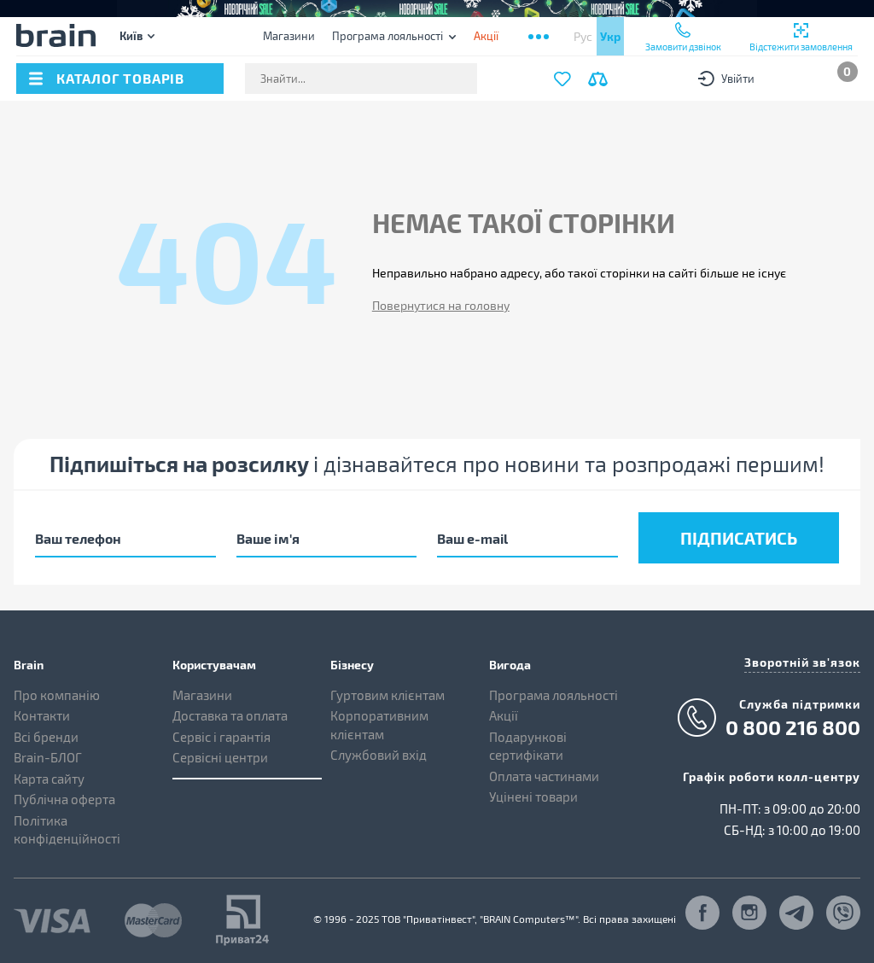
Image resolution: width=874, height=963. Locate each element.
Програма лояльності (387, 36)
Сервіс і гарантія (221, 736)
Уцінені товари (533, 796)
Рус (583, 36)
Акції (503, 715)
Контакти (42, 715)
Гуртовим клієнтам (387, 695)
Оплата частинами (544, 776)
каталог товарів (120, 78)
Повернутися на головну (441, 305)
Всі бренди (46, 736)
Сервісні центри (220, 757)
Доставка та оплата (230, 715)
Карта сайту (49, 778)
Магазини (289, 36)
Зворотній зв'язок (802, 662)
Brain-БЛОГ (48, 757)
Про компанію (57, 695)
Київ (131, 35)
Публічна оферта (64, 799)
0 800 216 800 (792, 727)
